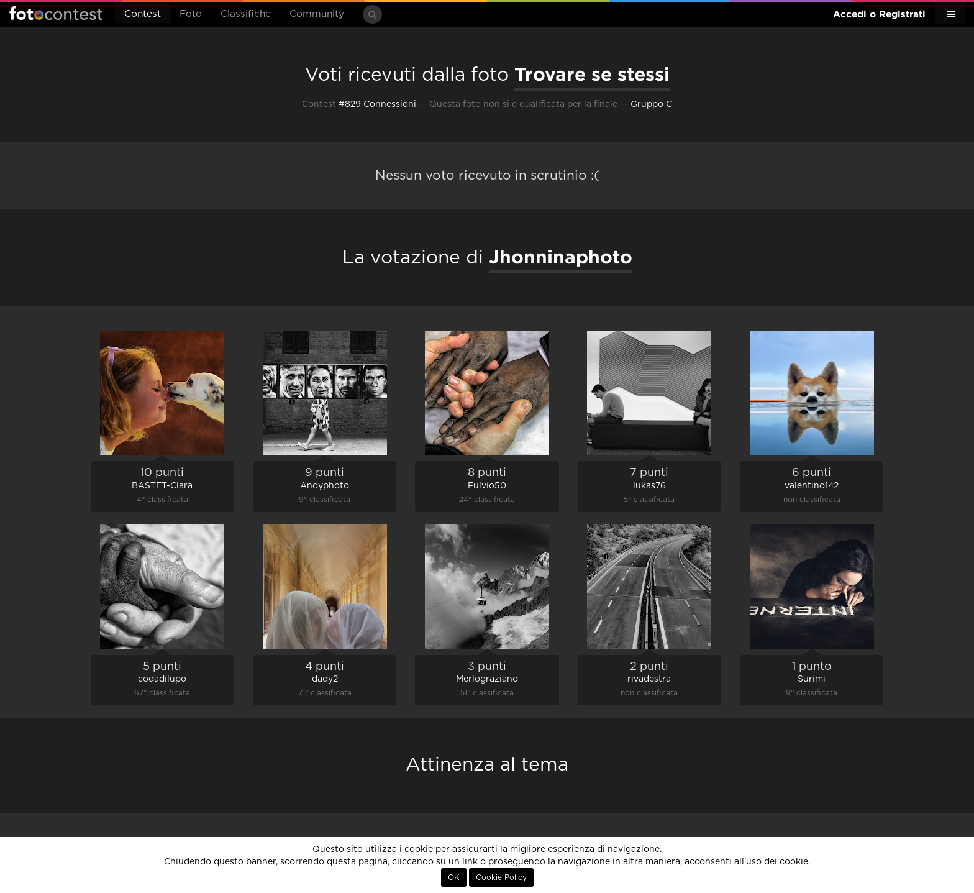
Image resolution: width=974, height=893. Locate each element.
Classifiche (246, 14)
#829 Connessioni (377, 104)
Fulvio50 (487, 486)
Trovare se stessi (592, 74)
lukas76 (649, 486)
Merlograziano (487, 679)
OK (454, 877)
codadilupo (162, 679)
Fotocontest (55, 13)
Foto (191, 14)
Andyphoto (324, 486)
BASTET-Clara (162, 486)
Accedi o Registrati (879, 14)
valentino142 (812, 486)
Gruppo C (651, 104)
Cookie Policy (501, 877)
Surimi (812, 679)
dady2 (325, 679)
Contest (142, 14)
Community (316, 14)
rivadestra (649, 679)
